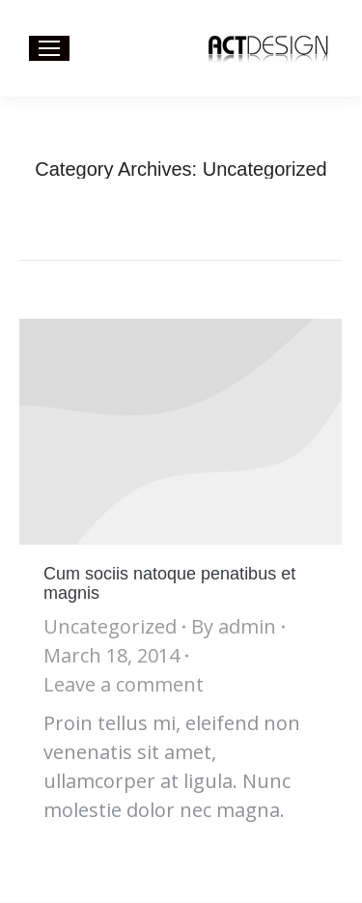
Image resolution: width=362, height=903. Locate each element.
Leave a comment (123, 684)
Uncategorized (110, 626)
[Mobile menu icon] (49, 48)
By (233, 626)
